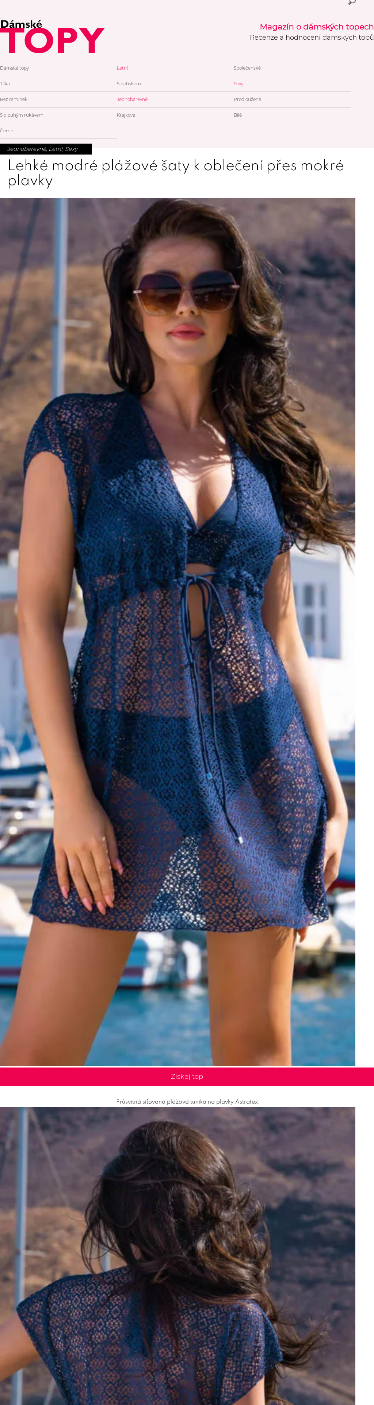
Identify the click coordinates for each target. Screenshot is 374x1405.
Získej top (187, 1077)
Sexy (238, 83)
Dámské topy (14, 68)
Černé (6, 130)
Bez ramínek (13, 99)
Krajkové (126, 115)
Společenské (247, 68)
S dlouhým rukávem (21, 115)
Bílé (238, 115)
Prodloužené (247, 99)
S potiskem (129, 83)
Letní (122, 68)
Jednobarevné (132, 99)
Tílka (5, 83)
